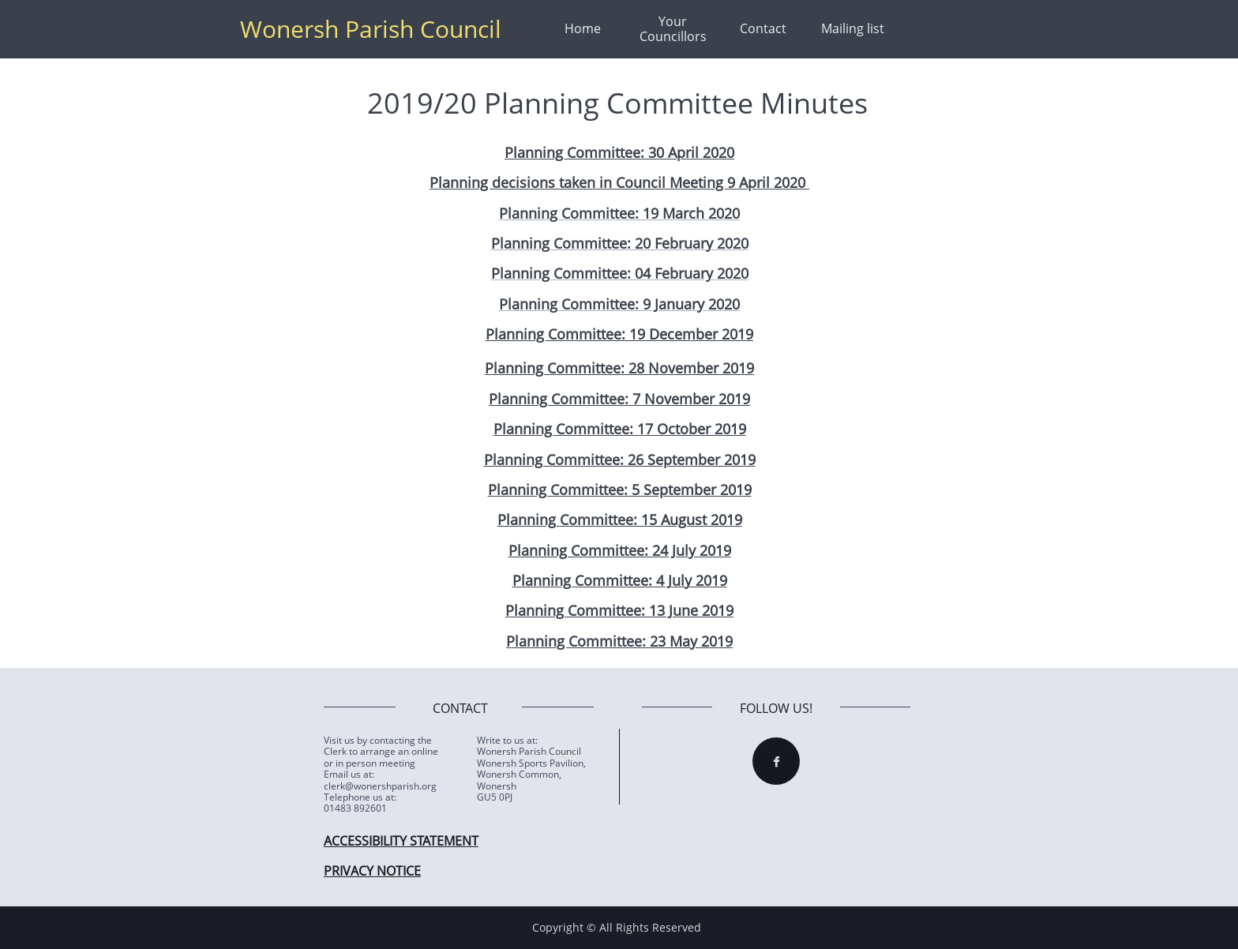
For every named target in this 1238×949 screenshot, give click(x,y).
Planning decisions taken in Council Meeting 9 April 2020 (619, 182)
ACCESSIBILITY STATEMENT (401, 841)
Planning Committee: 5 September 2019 (620, 489)
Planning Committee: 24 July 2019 (619, 550)
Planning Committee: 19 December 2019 (619, 333)
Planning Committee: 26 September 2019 (620, 459)
